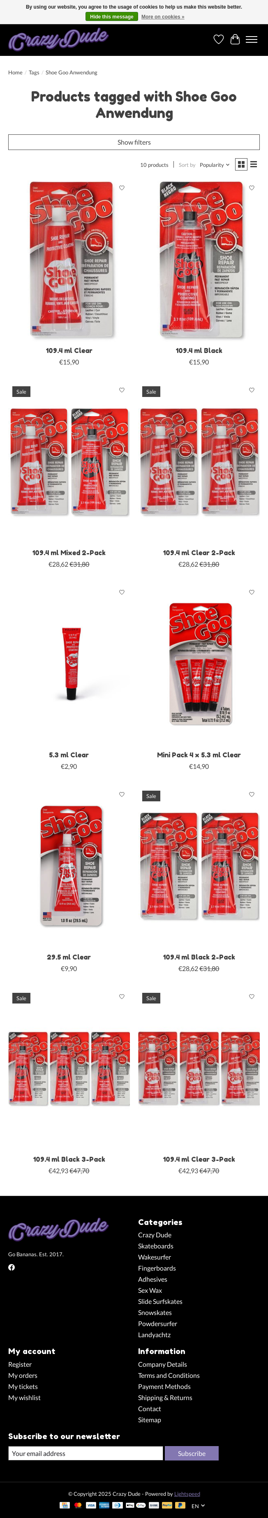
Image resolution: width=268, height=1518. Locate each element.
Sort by (187, 164)
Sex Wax (150, 1290)
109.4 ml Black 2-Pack (199, 957)
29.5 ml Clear (69, 957)
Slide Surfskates (160, 1301)
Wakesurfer (154, 1257)
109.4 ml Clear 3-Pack (199, 1159)
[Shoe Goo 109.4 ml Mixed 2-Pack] (69, 463)
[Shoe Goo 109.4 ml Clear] (69, 261)
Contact (149, 1408)
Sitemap (149, 1419)
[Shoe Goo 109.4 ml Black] (199, 261)
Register (20, 1364)
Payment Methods (164, 1386)
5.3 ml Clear (69, 755)
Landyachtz (154, 1334)
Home (15, 72)
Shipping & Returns (165, 1397)
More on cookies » (163, 17)
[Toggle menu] (251, 39)
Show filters (134, 142)
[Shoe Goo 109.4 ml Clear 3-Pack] (199, 1070)
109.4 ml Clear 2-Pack (199, 553)
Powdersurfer (157, 1323)
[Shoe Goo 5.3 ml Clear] (69, 665)
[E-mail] (85, 1453)
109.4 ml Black (199, 350)
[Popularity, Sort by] (215, 164)
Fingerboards (157, 1268)
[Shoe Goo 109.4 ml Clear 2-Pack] (199, 463)
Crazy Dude (154, 1235)
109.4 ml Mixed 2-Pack (69, 553)
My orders (22, 1375)
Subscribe (192, 1453)
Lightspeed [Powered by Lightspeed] (187, 1493)
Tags (34, 72)
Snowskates (155, 1312)
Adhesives (152, 1279)
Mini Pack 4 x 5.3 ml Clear (199, 755)
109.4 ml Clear (69, 350)
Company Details (162, 1364)
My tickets (23, 1386)
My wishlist (24, 1397)
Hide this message (111, 17)
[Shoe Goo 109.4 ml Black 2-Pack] (199, 867)
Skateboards (155, 1246)
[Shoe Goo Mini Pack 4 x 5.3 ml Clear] (199, 665)
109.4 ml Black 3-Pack (69, 1159)
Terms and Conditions (169, 1375)
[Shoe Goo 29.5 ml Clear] (69, 867)
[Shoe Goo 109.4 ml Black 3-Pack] (69, 1070)
